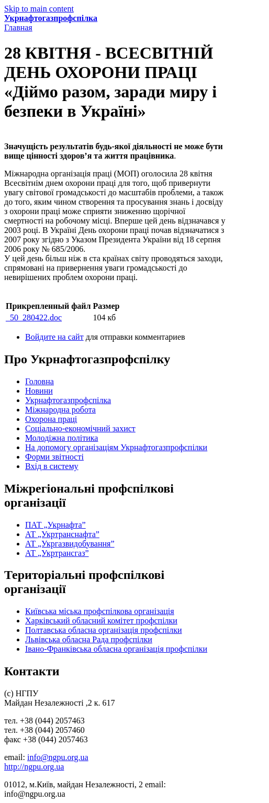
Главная (18, 27)
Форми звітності (54, 456)
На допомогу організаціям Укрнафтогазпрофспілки (116, 447)
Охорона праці (51, 419)
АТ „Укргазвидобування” (70, 543)
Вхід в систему (52, 466)
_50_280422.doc (34, 317)
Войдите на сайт (54, 336)
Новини (39, 390)
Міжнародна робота (60, 409)
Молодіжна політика (61, 437)
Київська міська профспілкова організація (99, 611)
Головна (39, 381)
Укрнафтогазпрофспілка (50, 18)
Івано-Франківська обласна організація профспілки (116, 648)
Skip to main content (39, 8)
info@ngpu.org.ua (57, 757)
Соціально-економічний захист (80, 428)
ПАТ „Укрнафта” (55, 524)
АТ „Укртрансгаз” (57, 553)
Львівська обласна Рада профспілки (88, 639)
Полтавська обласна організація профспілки (103, 630)
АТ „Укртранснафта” (62, 534)
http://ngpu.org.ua (34, 766)
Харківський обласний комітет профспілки (101, 620)
